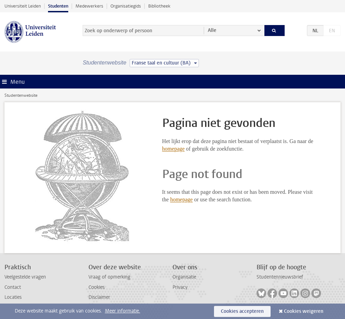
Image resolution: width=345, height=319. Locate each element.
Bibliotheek (159, 6)
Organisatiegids (125, 6)
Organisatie (184, 277)
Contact (12, 287)
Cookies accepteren (242, 311)
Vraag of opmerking (109, 277)
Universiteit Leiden (22, 6)
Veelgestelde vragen (25, 277)
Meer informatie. (122, 311)
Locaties (13, 297)
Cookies (96, 287)
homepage (173, 149)
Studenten (58, 6)
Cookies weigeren (303, 311)
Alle (212, 30)
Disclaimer (99, 297)
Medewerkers (89, 6)
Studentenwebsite (20, 95)
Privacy (180, 287)
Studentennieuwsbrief (280, 277)
